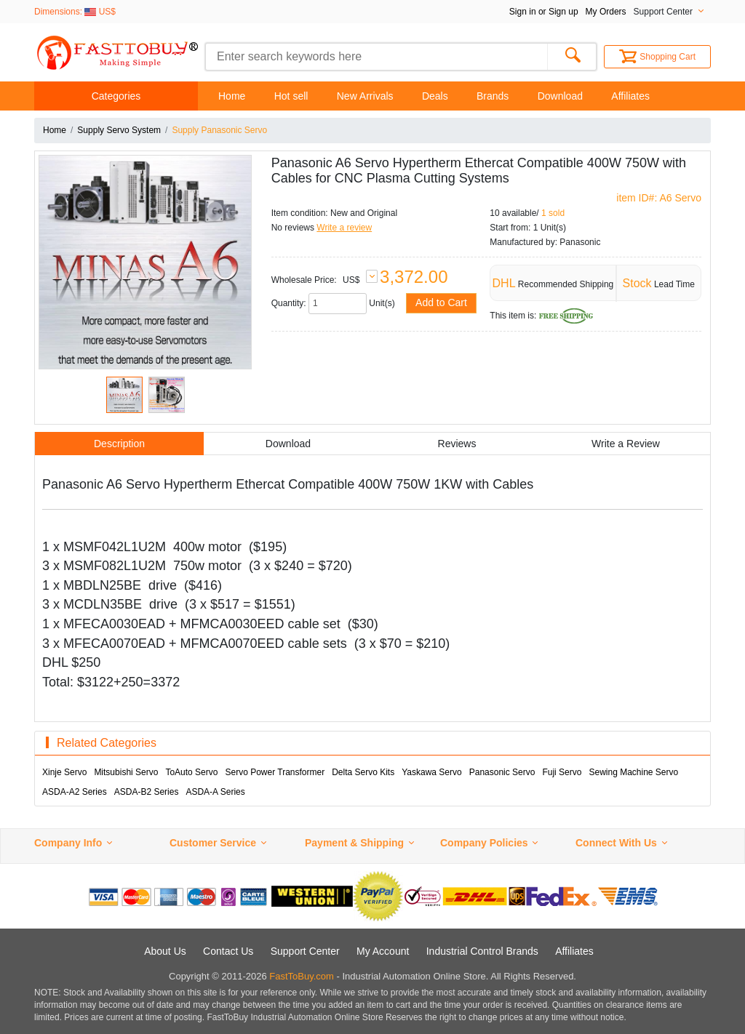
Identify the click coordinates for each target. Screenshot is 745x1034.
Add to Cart (441, 302)
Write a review (344, 228)
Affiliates (630, 96)
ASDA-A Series (215, 792)
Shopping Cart (657, 56)
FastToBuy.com (301, 976)
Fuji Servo (561, 772)
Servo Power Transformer (274, 772)
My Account (382, 951)
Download (560, 96)
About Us (165, 951)
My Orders (606, 12)
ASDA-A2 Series (74, 792)
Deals (435, 96)
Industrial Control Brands (482, 951)
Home (231, 96)
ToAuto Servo (191, 772)
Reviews (457, 443)
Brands (493, 96)
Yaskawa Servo (431, 772)
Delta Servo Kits (363, 772)
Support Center (305, 951)
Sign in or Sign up (543, 12)
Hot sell (291, 96)
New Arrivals (365, 96)
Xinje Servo (64, 772)
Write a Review (625, 443)
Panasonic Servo (502, 772)
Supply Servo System (119, 130)
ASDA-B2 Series (146, 792)
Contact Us (228, 951)
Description (119, 443)
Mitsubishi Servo (126, 772)
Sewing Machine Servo (633, 772)
